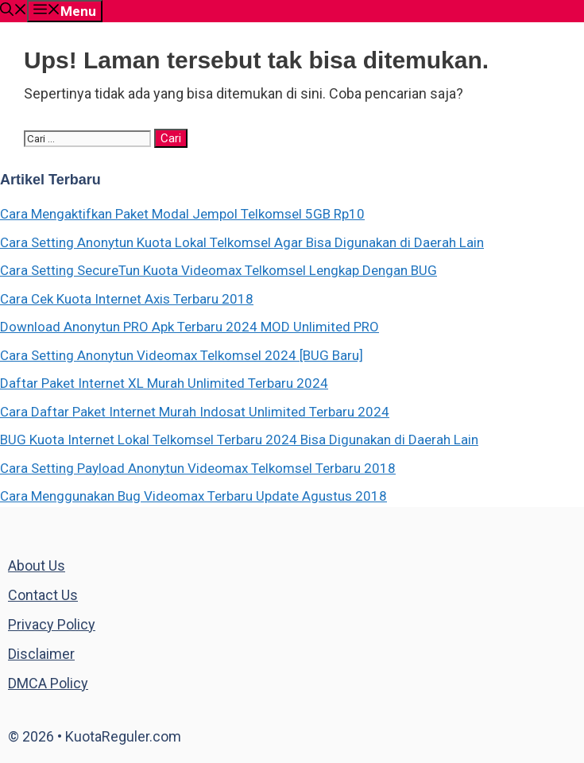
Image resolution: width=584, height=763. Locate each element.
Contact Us (43, 595)
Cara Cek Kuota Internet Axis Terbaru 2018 (126, 299)
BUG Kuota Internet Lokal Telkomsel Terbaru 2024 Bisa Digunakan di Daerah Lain (239, 439)
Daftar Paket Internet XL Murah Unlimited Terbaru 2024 (164, 383)
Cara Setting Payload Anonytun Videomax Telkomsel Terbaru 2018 (198, 468)
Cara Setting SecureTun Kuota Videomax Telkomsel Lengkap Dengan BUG (218, 270)
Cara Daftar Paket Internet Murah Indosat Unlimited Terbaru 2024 (194, 412)
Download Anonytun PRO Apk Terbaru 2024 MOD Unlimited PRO (189, 327)
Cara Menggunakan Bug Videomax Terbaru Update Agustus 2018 (193, 496)
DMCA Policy (48, 683)
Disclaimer (41, 653)
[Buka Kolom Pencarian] (13, 11)
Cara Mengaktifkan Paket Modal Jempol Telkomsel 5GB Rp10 (182, 214)
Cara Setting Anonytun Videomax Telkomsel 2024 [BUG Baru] (181, 355)
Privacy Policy (51, 624)
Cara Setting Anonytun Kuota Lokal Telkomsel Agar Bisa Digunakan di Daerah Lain (242, 242)
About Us (36, 565)
